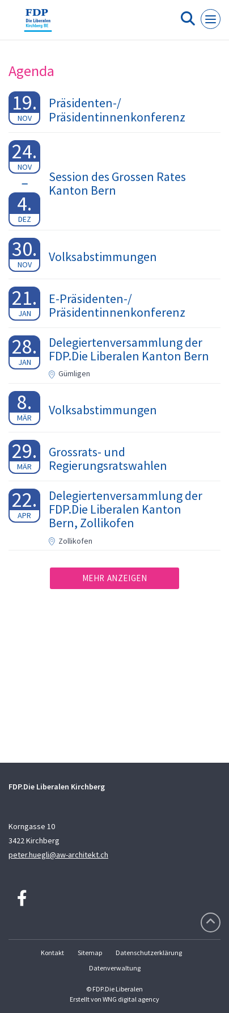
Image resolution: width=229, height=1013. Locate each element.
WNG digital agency (131, 999)
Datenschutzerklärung (149, 952)
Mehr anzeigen (114, 578)
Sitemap (90, 952)
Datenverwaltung (115, 968)
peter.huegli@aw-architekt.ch (58, 855)
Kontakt (52, 952)
